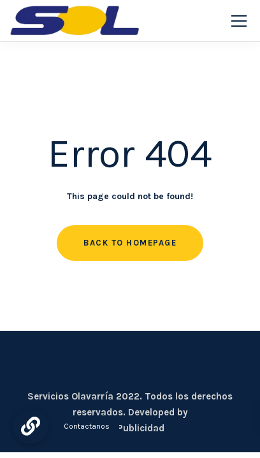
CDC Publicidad (130, 428)
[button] (30, 426)
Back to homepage (130, 242)
